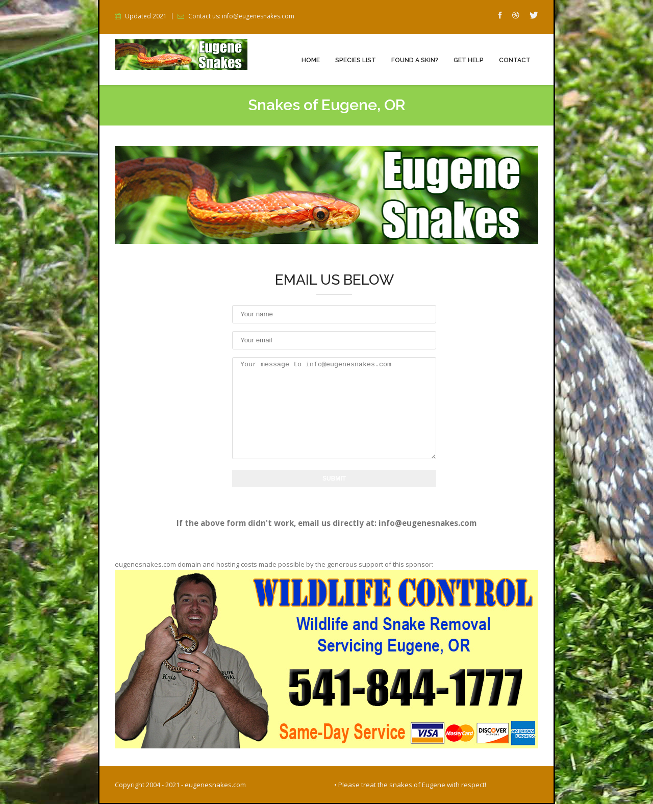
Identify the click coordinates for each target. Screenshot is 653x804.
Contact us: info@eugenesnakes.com (241, 16)
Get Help (469, 60)
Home (311, 60)
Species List (355, 60)
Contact (515, 60)
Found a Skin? (414, 60)
